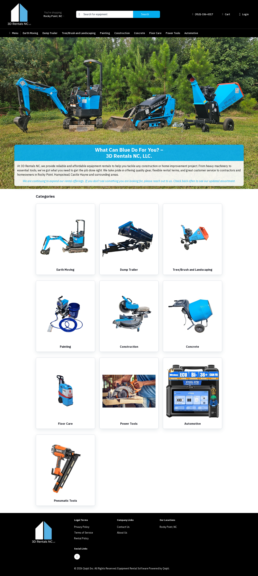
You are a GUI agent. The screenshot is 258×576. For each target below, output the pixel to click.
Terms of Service (83, 532)
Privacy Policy (81, 527)
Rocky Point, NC (168, 527)
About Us (122, 532)
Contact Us (123, 527)
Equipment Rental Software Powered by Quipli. (143, 568)
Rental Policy (81, 538)
